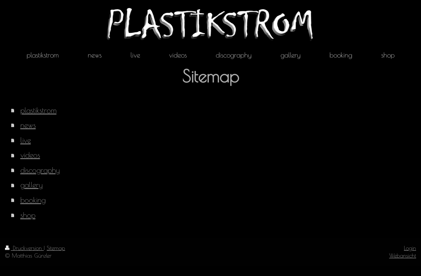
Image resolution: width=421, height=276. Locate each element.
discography (40, 170)
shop (28, 215)
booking (33, 200)
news (28, 125)
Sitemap (56, 248)
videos (30, 154)
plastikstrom (38, 110)
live (25, 140)
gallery (31, 184)
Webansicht (402, 255)
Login (410, 248)
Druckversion (24, 248)
